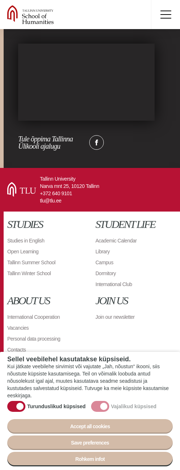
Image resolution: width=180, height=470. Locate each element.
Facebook (96, 142)
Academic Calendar (116, 241)
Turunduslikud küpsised (56, 406)
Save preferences (90, 443)
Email (133, 142)
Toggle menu (165, 14)
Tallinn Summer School (31, 262)
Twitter (114, 142)
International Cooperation (33, 317)
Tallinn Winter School (29, 273)
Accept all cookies (90, 426)
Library (102, 251)
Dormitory (105, 273)
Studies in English (25, 241)
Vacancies (18, 328)
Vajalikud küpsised (133, 406)
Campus (104, 262)
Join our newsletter (115, 317)
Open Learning (22, 251)
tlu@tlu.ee (50, 201)
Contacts (16, 350)
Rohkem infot (90, 459)
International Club (113, 284)
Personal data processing (33, 339)
